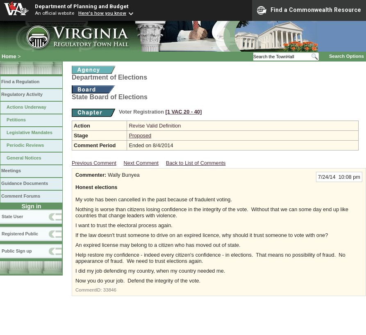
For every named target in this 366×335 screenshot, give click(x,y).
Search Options (346, 56)
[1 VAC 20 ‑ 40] (184, 112)
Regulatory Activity (22, 94)
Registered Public (20, 233)
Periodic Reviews (25, 145)
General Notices (24, 157)
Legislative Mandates (29, 132)
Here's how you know (102, 13)
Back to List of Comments (196, 163)
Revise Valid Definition (155, 126)
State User (12, 216)
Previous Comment (94, 163)
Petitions (16, 119)
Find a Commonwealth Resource (309, 10)
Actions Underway (26, 107)
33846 (109, 289)
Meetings (11, 170)
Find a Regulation (20, 81)
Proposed (140, 135)
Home (9, 56)
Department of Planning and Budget (81, 6)
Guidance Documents (24, 183)
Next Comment (141, 163)
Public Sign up (17, 250)
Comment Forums (20, 196)
